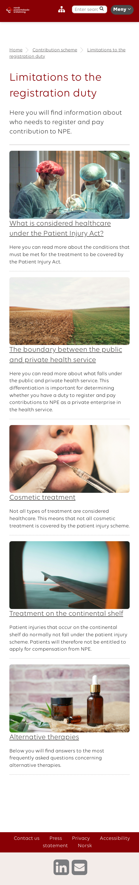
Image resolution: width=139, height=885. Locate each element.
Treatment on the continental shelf (66, 613)
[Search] (101, 8)
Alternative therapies (44, 737)
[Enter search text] (86, 10)
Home (16, 50)
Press (55, 838)
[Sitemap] (63, 9)
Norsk (85, 845)
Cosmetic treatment (42, 497)
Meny (122, 9)
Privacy (81, 838)
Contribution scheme (54, 50)
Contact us (27, 838)
